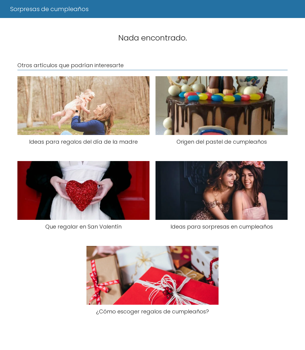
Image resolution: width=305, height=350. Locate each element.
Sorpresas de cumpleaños (49, 9)
